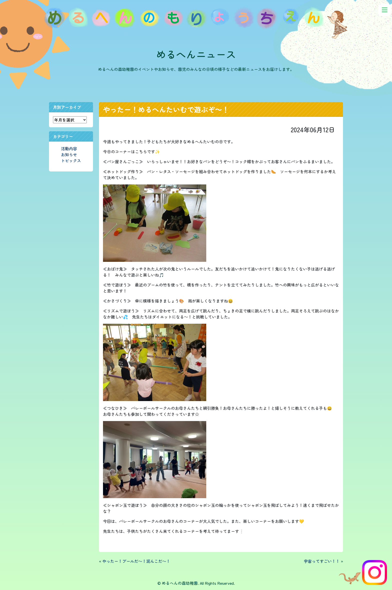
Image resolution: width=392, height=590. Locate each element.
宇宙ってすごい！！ (322, 561)
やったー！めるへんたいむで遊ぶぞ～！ (166, 109)
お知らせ (69, 154)
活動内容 (69, 148)
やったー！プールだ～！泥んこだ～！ (136, 561)
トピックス (71, 160)
